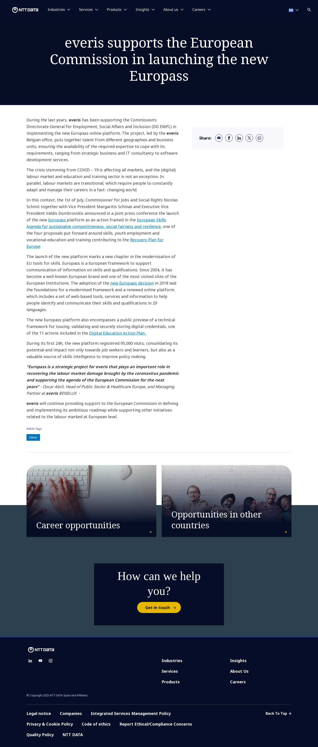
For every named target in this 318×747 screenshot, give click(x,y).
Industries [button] (56, 10)
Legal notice (38, 713)
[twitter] (249, 138)
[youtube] (40, 661)
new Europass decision (132, 283)
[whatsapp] (259, 138)
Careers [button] (198, 10)
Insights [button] (142, 10)
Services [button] (86, 10)
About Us (239, 671)
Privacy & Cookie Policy (49, 724)
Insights (238, 660)
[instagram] (50, 661)
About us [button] (170, 10)
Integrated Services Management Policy (131, 713)
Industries (172, 660)
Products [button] (114, 10)
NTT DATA (73, 734)
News (33, 437)
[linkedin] (239, 138)
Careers (238, 681)
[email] (219, 138)
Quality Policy (40, 734)
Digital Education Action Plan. (118, 333)
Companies (71, 713)
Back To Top (279, 713)
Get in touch (162, 607)
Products (171, 681)
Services (170, 671)
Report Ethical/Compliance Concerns (155, 724)
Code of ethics (96, 724)
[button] (309, 9)
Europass (57, 219)
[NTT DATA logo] (20, 10)
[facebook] (229, 138)
